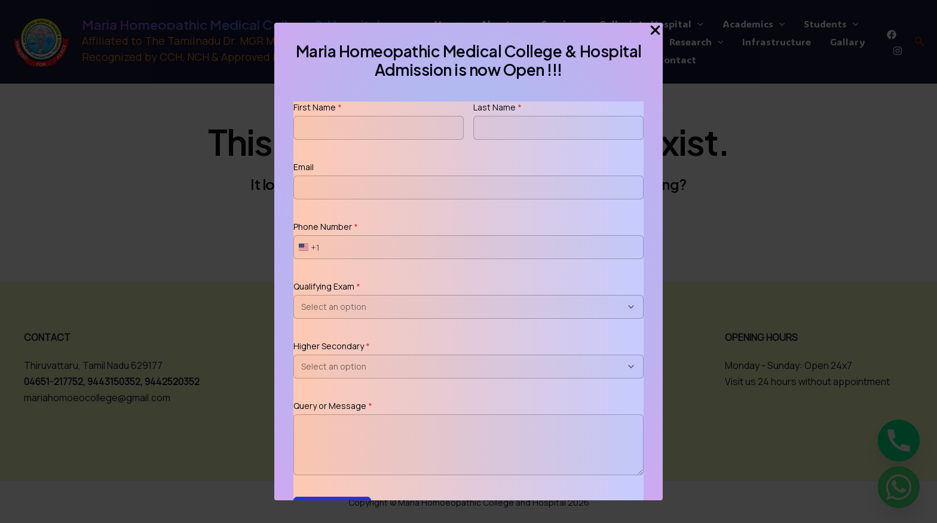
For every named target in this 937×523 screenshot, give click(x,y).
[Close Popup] (655, 31)
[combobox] (307, 247)
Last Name (497, 107)
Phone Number (325, 226)
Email (303, 167)
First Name (317, 107)
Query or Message (332, 405)
